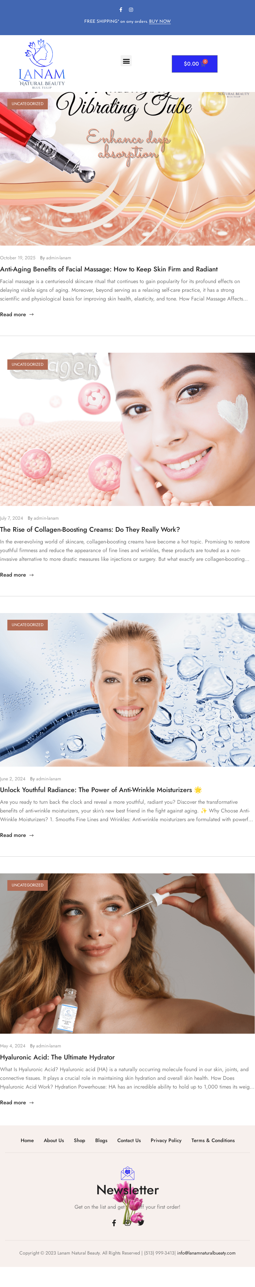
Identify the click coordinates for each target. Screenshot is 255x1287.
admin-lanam (58, 257)
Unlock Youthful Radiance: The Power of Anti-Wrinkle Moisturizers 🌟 (101, 790)
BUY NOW (160, 21)
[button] (126, 60)
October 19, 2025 (17, 257)
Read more (17, 314)
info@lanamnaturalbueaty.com (206, 1253)
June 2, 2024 (12, 778)
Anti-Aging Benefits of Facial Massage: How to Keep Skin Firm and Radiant (109, 269)
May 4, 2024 (12, 1045)
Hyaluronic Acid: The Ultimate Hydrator (57, 1057)
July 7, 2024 (11, 518)
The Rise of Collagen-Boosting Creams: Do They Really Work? (90, 529)
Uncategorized (27, 104)
